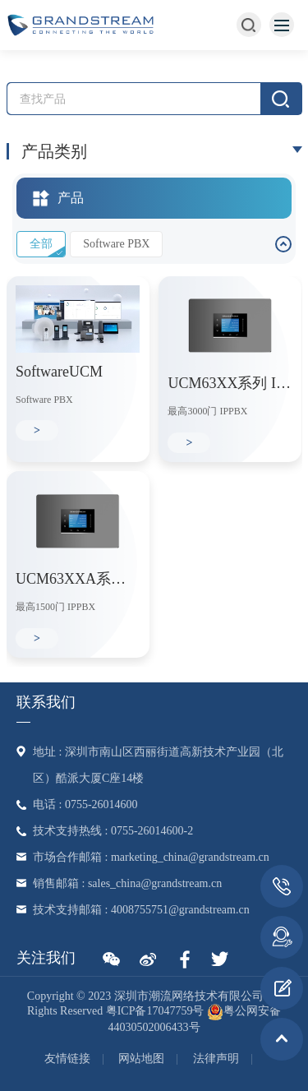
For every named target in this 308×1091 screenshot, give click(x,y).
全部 (41, 244)
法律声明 (216, 1058)
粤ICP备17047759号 (155, 1011)
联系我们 (46, 702)
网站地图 (141, 1058)
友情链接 (67, 1058)
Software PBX (116, 244)
